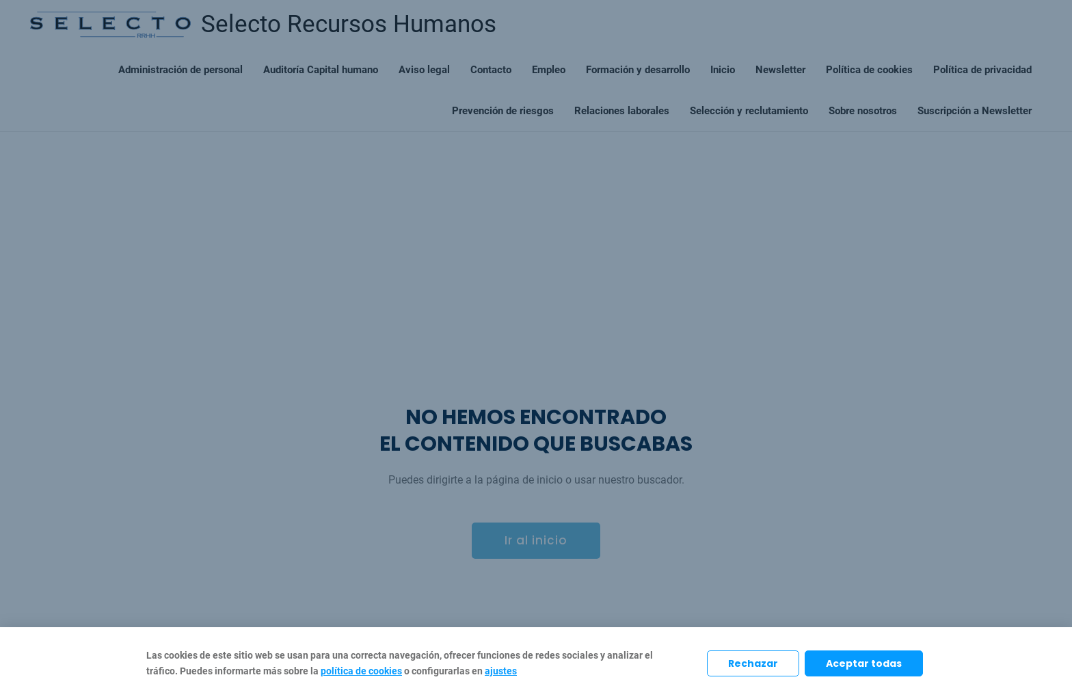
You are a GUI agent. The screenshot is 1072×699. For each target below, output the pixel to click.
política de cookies (361, 670)
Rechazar (753, 663)
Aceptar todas (864, 663)
